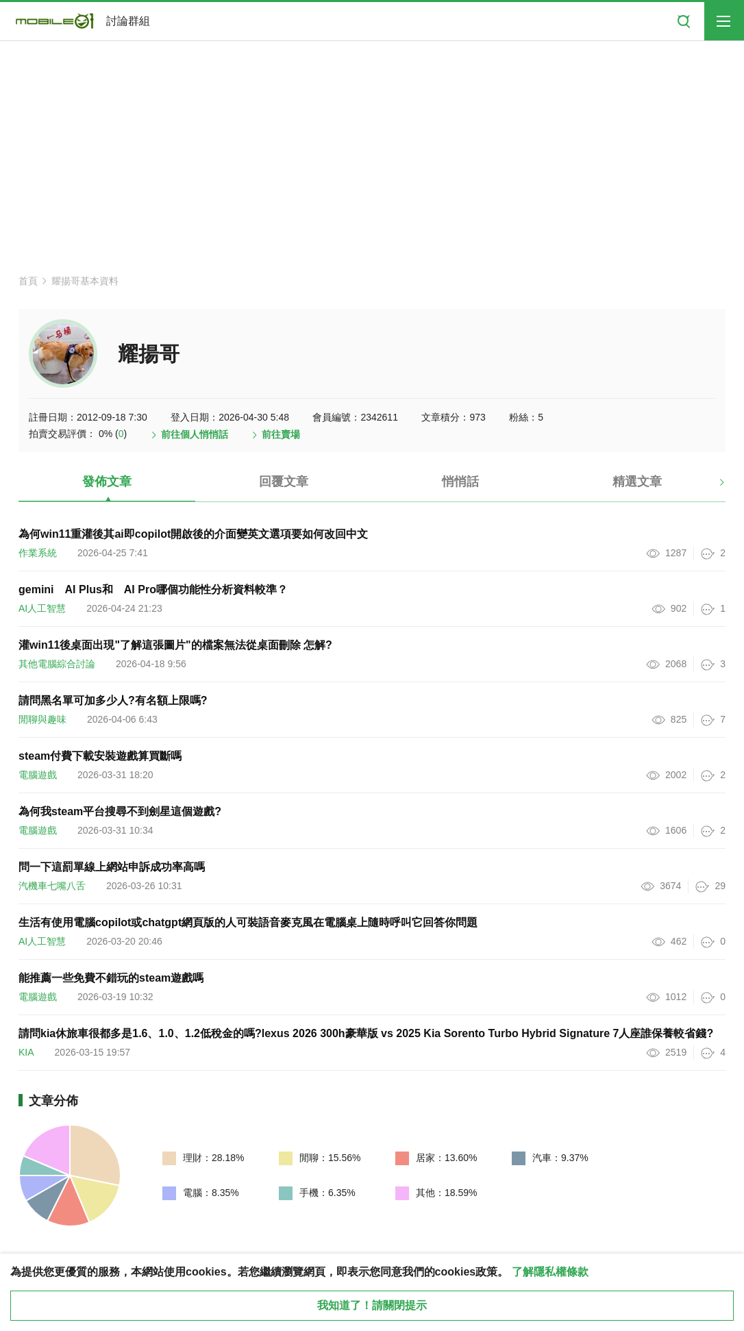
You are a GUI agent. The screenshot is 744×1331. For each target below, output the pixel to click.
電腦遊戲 (37, 774)
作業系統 (37, 552)
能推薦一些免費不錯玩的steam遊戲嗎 (110, 978)
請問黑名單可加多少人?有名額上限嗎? (113, 700)
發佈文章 (107, 481)
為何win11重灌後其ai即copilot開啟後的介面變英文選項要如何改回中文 (193, 534)
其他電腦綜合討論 (56, 663)
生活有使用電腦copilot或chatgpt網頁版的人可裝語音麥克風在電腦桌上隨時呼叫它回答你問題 (248, 922)
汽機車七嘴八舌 (52, 885)
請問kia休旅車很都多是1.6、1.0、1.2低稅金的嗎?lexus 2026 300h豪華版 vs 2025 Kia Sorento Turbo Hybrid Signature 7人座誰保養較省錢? (365, 1033)
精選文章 (637, 481)
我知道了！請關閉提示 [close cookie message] (372, 1305)
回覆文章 (283, 481)
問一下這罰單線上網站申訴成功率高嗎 (111, 867)
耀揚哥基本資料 (85, 280)
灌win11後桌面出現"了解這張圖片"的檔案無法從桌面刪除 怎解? (175, 645)
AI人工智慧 (42, 608)
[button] (710, 487)
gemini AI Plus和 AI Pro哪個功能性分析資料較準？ (153, 589)
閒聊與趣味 (42, 719)
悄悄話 (460, 481)
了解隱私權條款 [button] (550, 1272)
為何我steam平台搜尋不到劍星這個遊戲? (119, 811)
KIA (26, 1052)
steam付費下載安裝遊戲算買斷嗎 (100, 756)
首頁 (28, 280)
